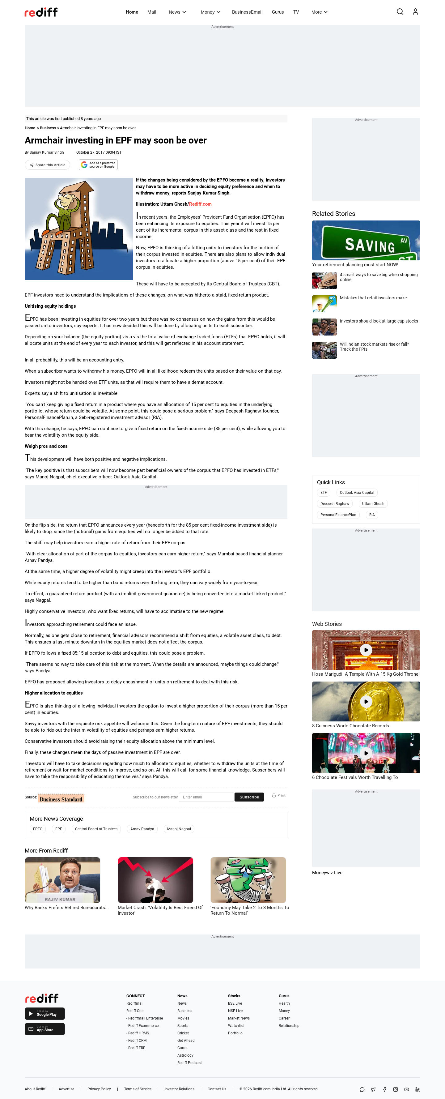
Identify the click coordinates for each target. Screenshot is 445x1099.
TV (296, 12)
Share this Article (47, 164)
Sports (182, 1026)
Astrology (185, 1055)
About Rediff (35, 1089)
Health (284, 1003)
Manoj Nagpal (179, 829)
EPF (58, 829)
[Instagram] (395, 1090)
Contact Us (217, 1089)
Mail (151, 12)
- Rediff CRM (136, 1040)
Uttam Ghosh (373, 504)
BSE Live (235, 1003)
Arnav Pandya (142, 829)
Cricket (183, 1033)
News (177, 12)
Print (279, 795)
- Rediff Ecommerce (142, 1026)
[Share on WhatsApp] (362, 1090)
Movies (183, 1018)
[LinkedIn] (417, 1090)
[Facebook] (384, 1090)
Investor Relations (179, 1089)
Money (210, 12)
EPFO (37, 829)
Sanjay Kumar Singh (47, 152)
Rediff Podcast (189, 1063)
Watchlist (236, 1026)
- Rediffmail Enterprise (144, 1018)
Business (48, 128)
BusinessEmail (247, 12)
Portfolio (235, 1033)
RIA (372, 515)
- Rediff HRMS (137, 1033)
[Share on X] (373, 1090)
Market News (239, 1018)
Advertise (66, 1089)
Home (132, 12)
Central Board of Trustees (96, 829)
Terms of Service (137, 1089)
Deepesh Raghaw (334, 504)
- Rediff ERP (136, 1048)
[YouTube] (406, 1090)
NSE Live (235, 1011)
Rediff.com (200, 204)
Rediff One (134, 1011)
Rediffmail (134, 1003)
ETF (323, 492)
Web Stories (327, 624)
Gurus (278, 12)
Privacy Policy (99, 1089)
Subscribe (249, 797)
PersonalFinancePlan (338, 515)
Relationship (289, 1026)
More (320, 12)
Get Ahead (186, 1040)
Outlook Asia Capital (357, 492)
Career (284, 1018)
